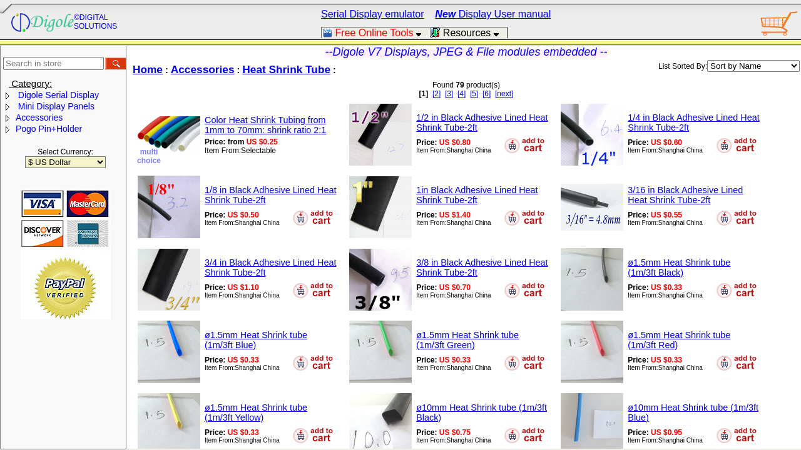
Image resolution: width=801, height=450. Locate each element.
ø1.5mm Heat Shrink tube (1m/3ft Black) (679, 268)
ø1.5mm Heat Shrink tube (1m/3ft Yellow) (256, 412)
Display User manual (493, 14)
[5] (474, 93)
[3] (449, 93)
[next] (504, 93)
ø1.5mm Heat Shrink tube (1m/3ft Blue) (256, 340)
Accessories (39, 117)
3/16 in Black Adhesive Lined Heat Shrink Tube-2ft (685, 195)
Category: (30, 83)
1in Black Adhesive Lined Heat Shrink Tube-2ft (477, 195)
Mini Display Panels (55, 106)
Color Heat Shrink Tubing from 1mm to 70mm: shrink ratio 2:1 (265, 125)
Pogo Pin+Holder (49, 129)
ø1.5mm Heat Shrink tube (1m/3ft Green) (467, 340)
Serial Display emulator (372, 14)
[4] (461, 93)
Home (148, 69)
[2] (436, 93)
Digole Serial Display (57, 95)
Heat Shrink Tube (286, 69)
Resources (468, 33)
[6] (486, 93)
